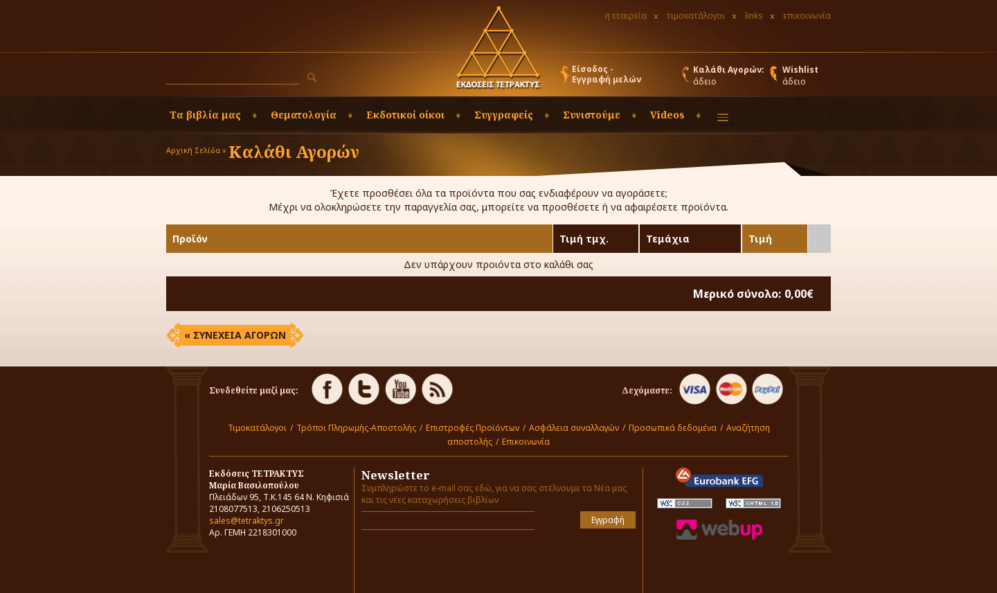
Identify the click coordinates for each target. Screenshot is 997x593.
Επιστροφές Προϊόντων (472, 428)
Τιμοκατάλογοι (257, 428)
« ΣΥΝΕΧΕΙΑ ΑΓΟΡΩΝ (235, 335)
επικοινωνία (807, 15)
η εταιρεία (626, 15)
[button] (312, 77)
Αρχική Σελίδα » (196, 150)
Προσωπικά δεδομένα (673, 428)
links (754, 15)
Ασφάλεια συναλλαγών (574, 428)
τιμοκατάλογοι (696, 15)
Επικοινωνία (526, 442)
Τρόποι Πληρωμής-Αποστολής (356, 428)
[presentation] (442, 561)
